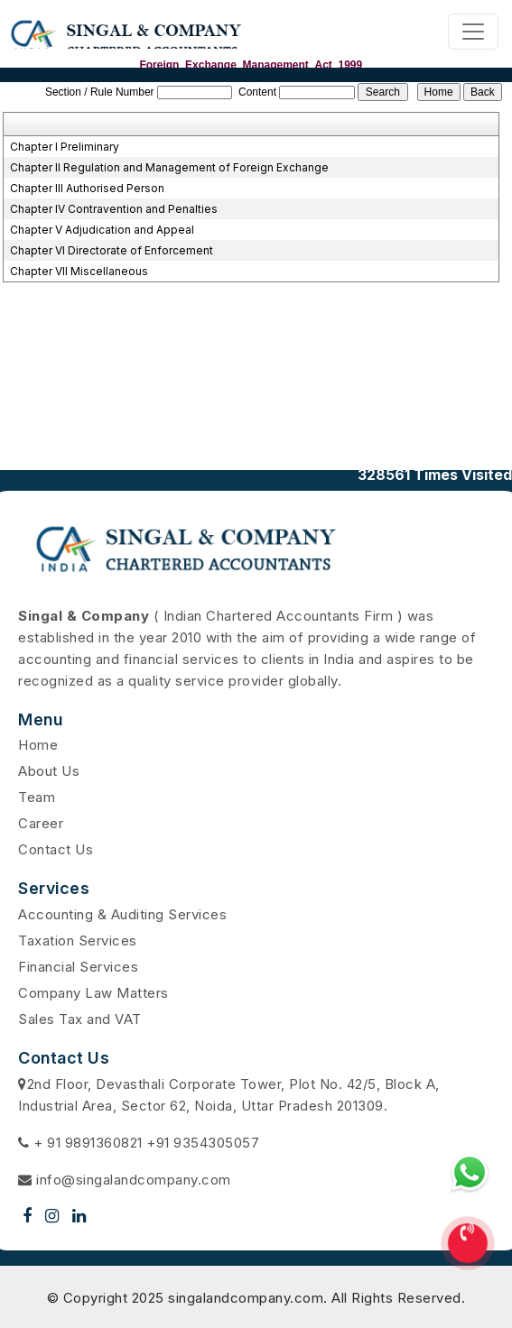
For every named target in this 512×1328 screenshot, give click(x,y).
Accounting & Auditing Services (122, 914)
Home (38, 744)
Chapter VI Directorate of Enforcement (111, 250)
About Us (48, 770)
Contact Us (55, 849)
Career (40, 823)
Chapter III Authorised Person (87, 188)
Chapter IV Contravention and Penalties (114, 209)
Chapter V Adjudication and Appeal (102, 229)
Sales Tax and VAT (80, 1019)
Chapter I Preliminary (64, 146)
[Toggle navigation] (473, 32)
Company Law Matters (93, 992)
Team (36, 797)
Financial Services (78, 966)
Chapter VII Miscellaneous (79, 271)
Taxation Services (77, 940)
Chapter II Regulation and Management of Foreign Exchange (169, 167)
